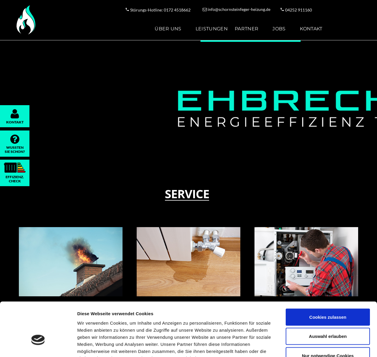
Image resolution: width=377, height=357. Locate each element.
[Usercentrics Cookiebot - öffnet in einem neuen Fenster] (38, 345)
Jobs (278, 29)
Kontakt (311, 29)
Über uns (168, 29)
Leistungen (212, 29)
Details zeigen (313, 345)
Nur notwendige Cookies (328, 318)
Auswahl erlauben (328, 299)
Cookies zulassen (327, 279)
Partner (246, 29)
